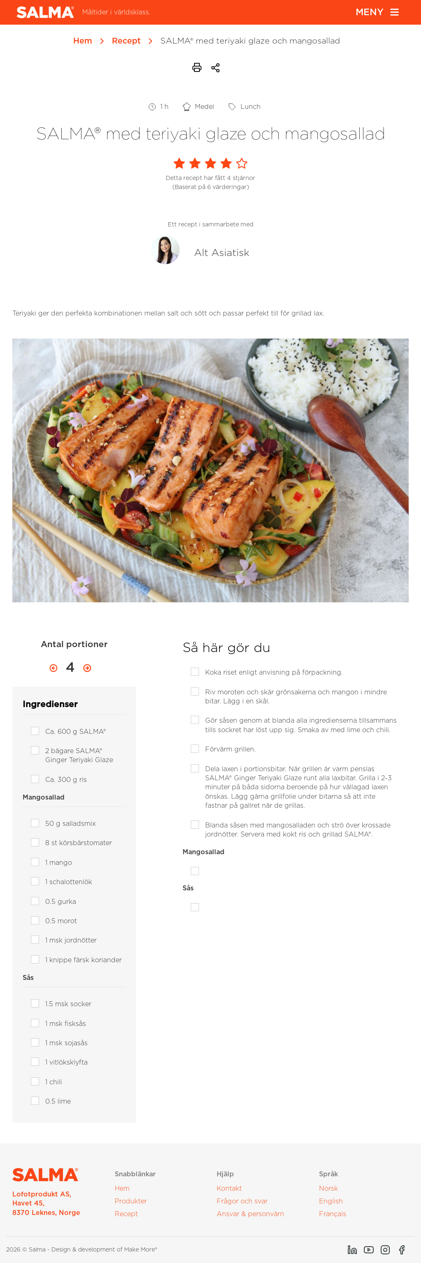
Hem (82, 41)
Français (332, 1214)
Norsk (328, 1188)
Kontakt (229, 1188)
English (331, 1201)
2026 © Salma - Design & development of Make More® (81, 1250)
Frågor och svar (242, 1201)
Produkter (131, 1201)
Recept (126, 41)
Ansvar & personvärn (250, 1214)
